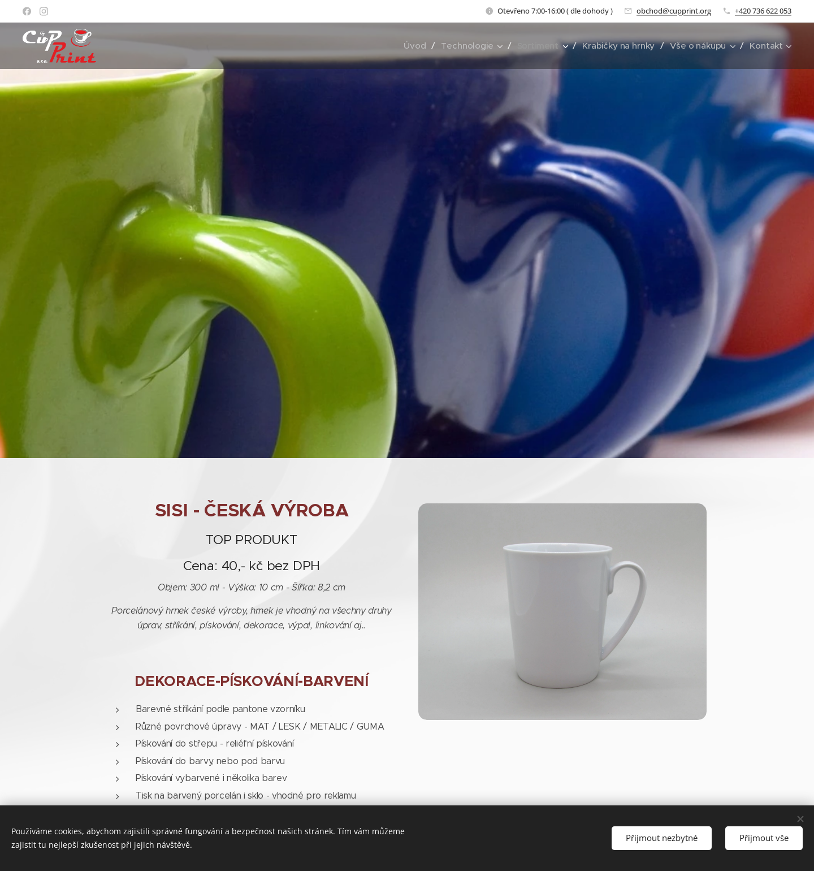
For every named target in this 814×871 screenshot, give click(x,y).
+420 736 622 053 (763, 11)
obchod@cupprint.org (674, 11)
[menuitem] (412, 46)
